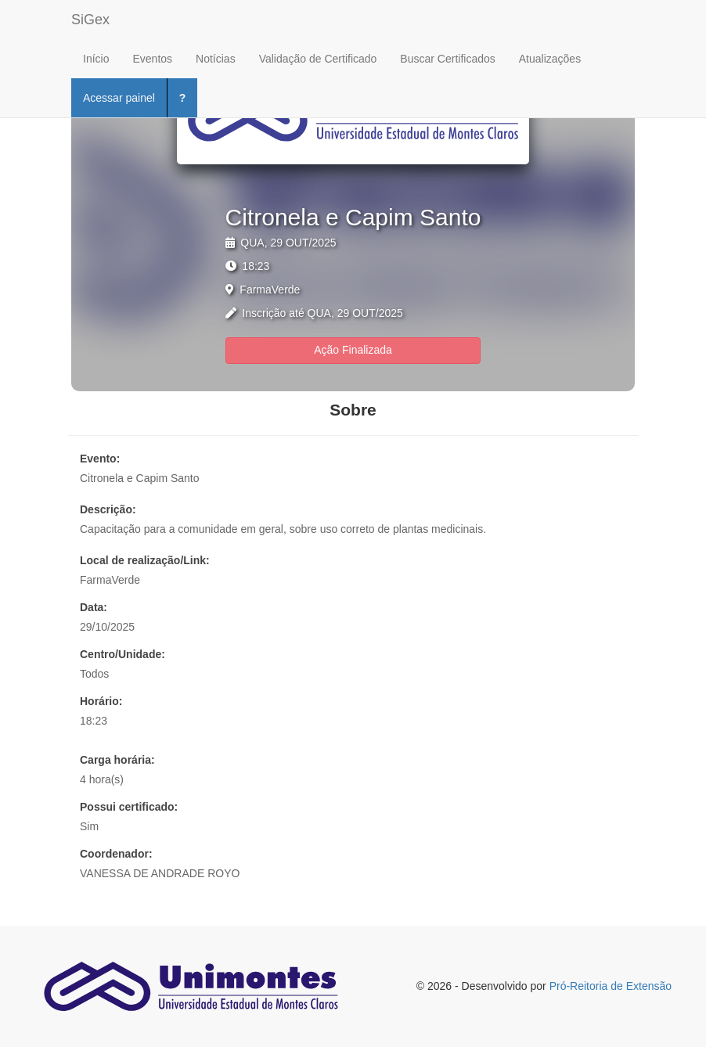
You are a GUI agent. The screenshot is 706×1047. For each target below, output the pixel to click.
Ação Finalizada (353, 350)
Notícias (216, 58)
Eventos (152, 58)
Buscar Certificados (447, 58)
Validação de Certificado (318, 58)
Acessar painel (119, 98)
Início (96, 58)
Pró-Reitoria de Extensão (610, 986)
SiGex (90, 19)
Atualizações (550, 58)
